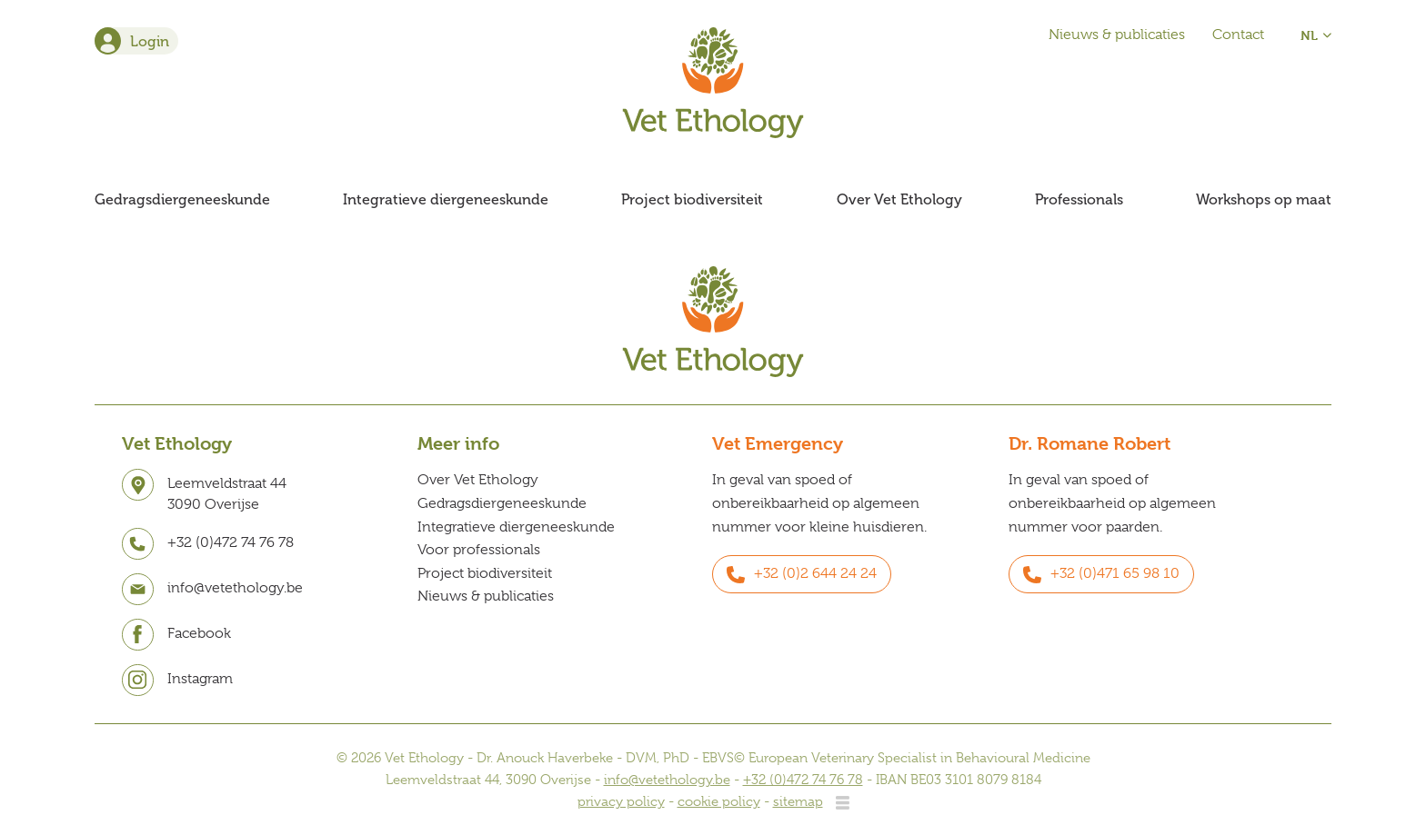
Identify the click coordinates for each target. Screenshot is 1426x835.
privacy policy (621, 801)
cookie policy (719, 801)
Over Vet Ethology (899, 200)
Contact (1238, 34)
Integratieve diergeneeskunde (445, 200)
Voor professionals (478, 550)
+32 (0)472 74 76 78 (803, 779)
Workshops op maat (1263, 200)
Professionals (1079, 200)
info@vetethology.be (667, 779)
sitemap (798, 801)
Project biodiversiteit (692, 200)
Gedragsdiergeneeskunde (182, 200)
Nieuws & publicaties (1117, 34)
